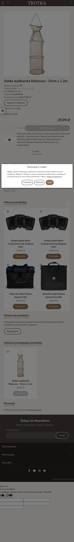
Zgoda (49, 182)
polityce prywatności (54, 177)
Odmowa (39, 182)
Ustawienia (27, 182)
